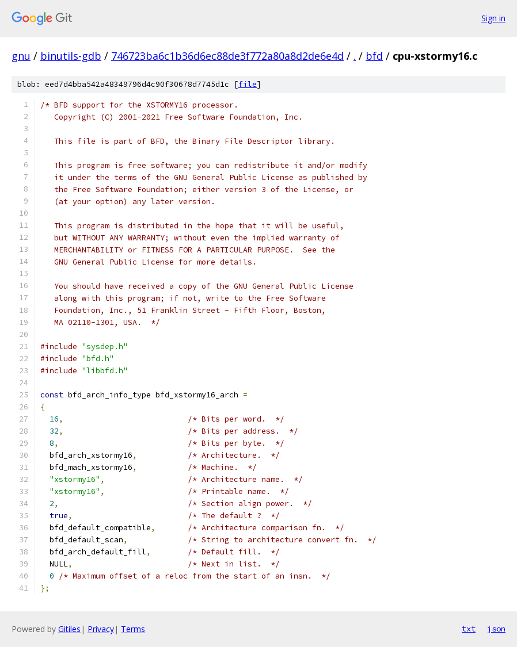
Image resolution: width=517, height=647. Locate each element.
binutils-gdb (70, 56)
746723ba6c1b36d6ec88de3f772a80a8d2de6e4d (227, 56)
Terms (133, 628)
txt (469, 628)
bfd (374, 56)
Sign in (493, 18)
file (247, 84)
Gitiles (69, 628)
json (496, 628)
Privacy (101, 628)
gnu (21, 56)
